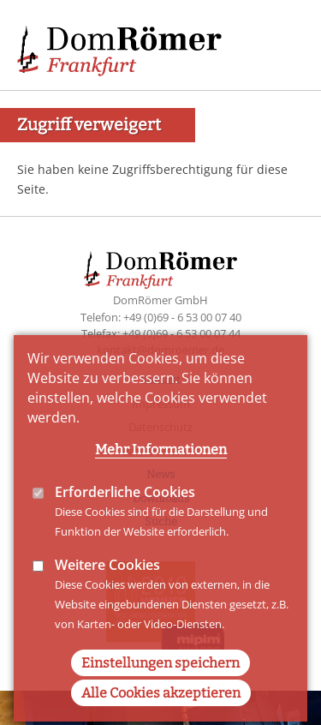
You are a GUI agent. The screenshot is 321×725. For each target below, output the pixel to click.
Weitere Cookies (107, 596)
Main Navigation (278, 43)
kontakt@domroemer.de (160, 349)
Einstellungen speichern (160, 694)
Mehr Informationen (161, 481)
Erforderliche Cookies (125, 523)
